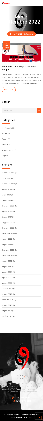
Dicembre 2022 (8, 228)
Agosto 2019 (7, 294)
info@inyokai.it (23, 400)
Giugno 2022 (7, 244)
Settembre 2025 (8, 173)
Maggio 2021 (7, 272)
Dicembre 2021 (8, 250)
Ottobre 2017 (7, 316)
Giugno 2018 (7, 310)
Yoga (4, 155)
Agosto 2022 (7, 239)
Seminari (5, 144)
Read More (8, 90)
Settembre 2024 (8, 184)
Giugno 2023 (7, 217)
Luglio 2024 (6, 195)
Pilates (4, 133)
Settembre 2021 (8, 255)
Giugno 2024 (7, 200)
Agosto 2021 (7, 261)
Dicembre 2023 (8, 206)
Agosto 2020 (7, 277)
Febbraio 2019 (7, 299)
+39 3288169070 (23, 397)
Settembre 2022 (8, 233)
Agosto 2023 (7, 211)
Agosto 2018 (7, 305)
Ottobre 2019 (7, 288)
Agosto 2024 (7, 189)
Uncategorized (7, 150)
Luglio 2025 (6, 178)
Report (4, 139)
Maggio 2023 (7, 222)
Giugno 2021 (7, 266)
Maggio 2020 (7, 283)
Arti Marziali (6, 128)
